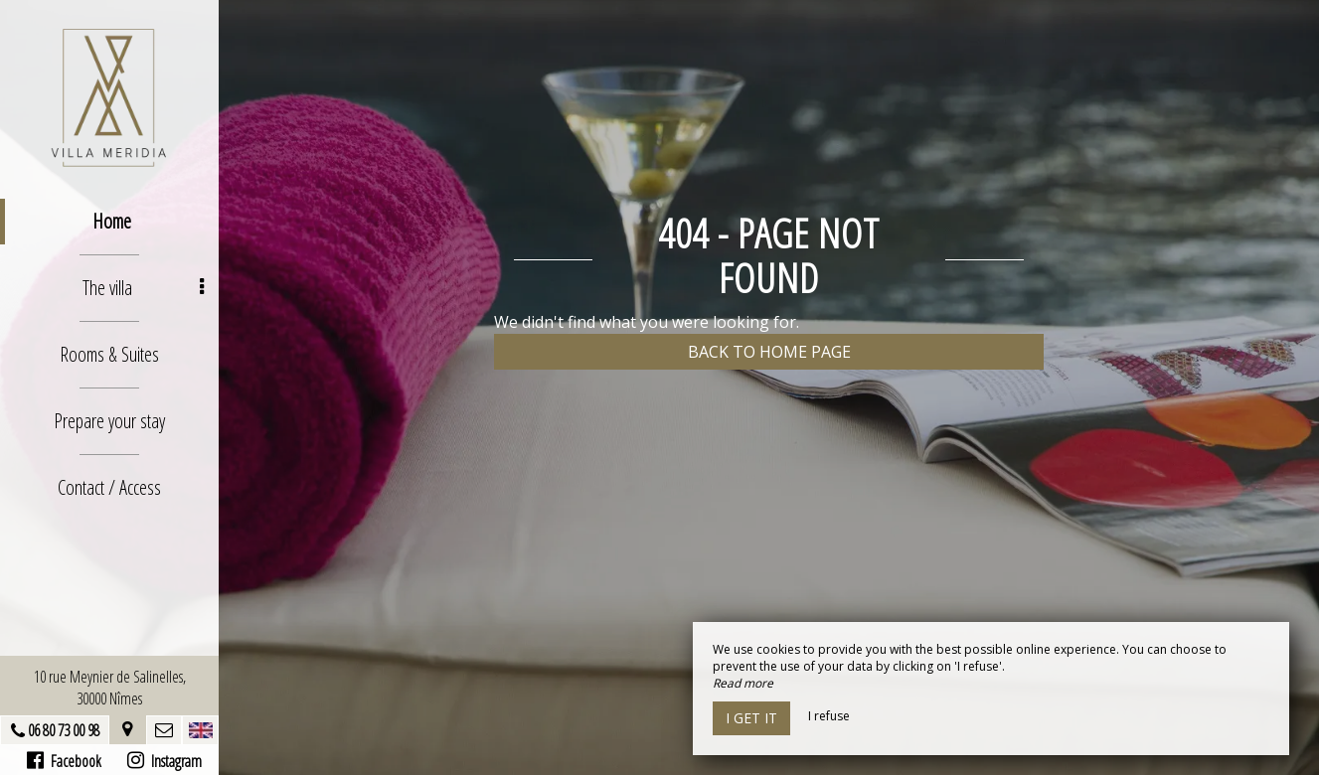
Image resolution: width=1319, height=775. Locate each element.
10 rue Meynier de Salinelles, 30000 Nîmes (110, 687)
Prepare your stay (109, 420)
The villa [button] (143, 287)
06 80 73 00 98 (63, 730)
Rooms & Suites (109, 354)
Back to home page (769, 352)
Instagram (164, 761)
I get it (751, 717)
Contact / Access (109, 487)
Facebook (64, 761)
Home (111, 221)
